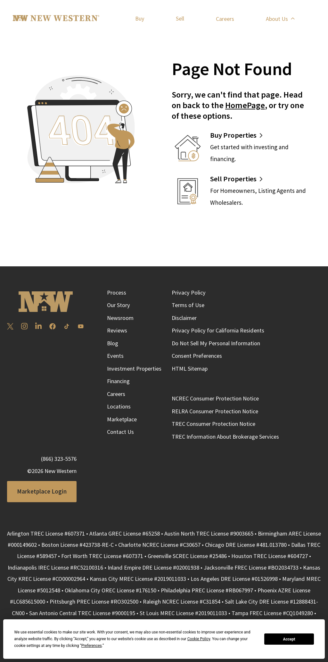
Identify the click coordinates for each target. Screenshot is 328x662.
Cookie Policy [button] (198, 639)
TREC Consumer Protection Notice (213, 423)
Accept (289, 639)
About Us (280, 18)
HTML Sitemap (190, 368)
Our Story (118, 305)
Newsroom (120, 318)
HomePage (245, 105)
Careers (225, 18)
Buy (139, 18)
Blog (112, 343)
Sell (180, 18)
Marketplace (122, 419)
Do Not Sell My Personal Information (216, 343)
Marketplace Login (42, 491)
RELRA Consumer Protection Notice (215, 411)
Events (115, 355)
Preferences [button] (91, 645)
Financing (118, 381)
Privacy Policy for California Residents (218, 330)
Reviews (117, 330)
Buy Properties (233, 135)
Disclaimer (184, 318)
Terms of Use (188, 305)
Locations (119, 406)
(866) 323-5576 (59, 458)
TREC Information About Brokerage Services (225, 436)
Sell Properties (233, 178)
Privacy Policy (189, 292)
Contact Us (120, 431)
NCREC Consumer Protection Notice (215, 398)
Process (116, 292)
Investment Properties (134, 368)
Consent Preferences (197, 355)
